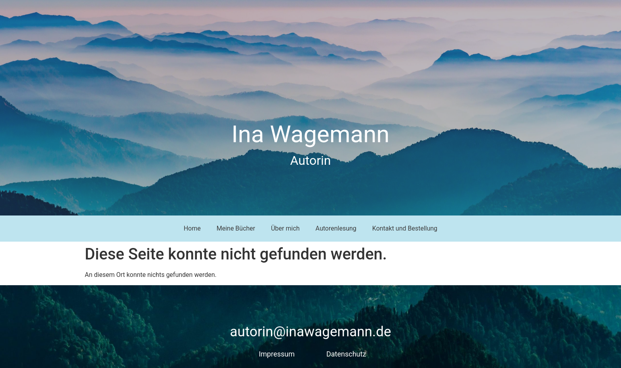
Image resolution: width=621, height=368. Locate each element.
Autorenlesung (336, 228)
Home (192, 228)
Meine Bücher (236, 228)
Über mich (285, 228)
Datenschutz (346, 354)
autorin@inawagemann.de (310, 332)
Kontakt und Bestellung (405, 228)
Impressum (277, 354)
